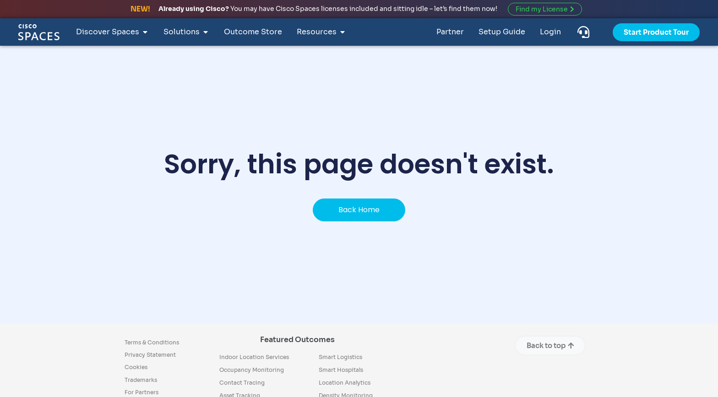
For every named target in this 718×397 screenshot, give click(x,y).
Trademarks (141, 379)
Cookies (136, 367)
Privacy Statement (150, 354)
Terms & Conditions (152, 342)
